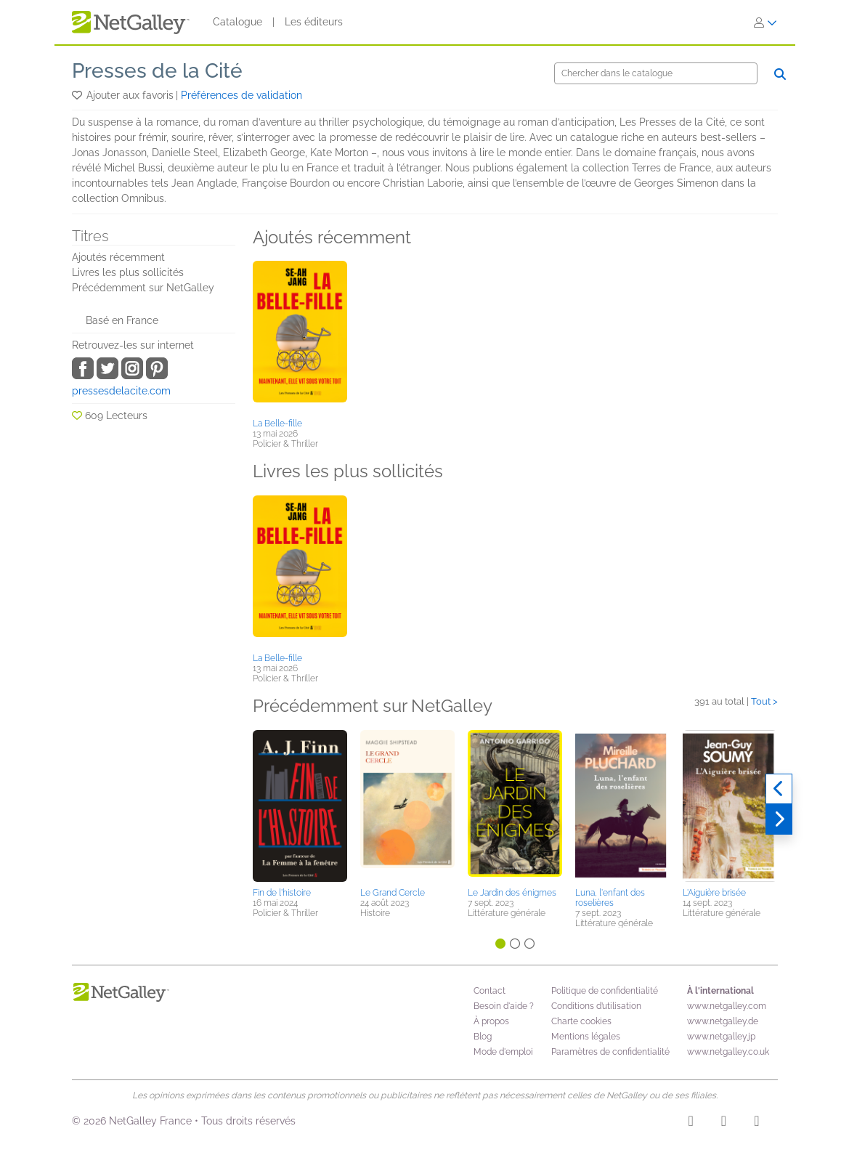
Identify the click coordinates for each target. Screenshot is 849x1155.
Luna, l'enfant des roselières (610, 898)
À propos (491, 1021)
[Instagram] (691, 1123)
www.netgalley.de (722, 1021)
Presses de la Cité (157, 71)
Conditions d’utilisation (596, 1006)
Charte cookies (581, 1021)
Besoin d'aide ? (504, 1006)
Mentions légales (585, 1037)
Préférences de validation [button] (241, 95)
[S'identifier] (765, 22)
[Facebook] (723, 1123)
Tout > (764, 701)
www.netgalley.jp (721, 1037)
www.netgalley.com (726, 1006)
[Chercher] (655, 73)
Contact (489, 991)
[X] (756, 1123)
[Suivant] (778, 819)
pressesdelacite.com (121, 391)
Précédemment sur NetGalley (143, 287)
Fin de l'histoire (282, 893)
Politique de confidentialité (604, 991)
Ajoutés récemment (118, 257)
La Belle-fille (277, 423)
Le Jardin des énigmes (512, 893)
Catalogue (237, 22)
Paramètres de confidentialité (610, 1052)
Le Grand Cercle (392, 893)
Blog (483, 1037)
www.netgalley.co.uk (728, 1052)
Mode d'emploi (503, 1052)
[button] (78, 95)
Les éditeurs (314, 22)
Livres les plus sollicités (128, 272)
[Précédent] (778, 789)
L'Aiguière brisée (714, 893)
